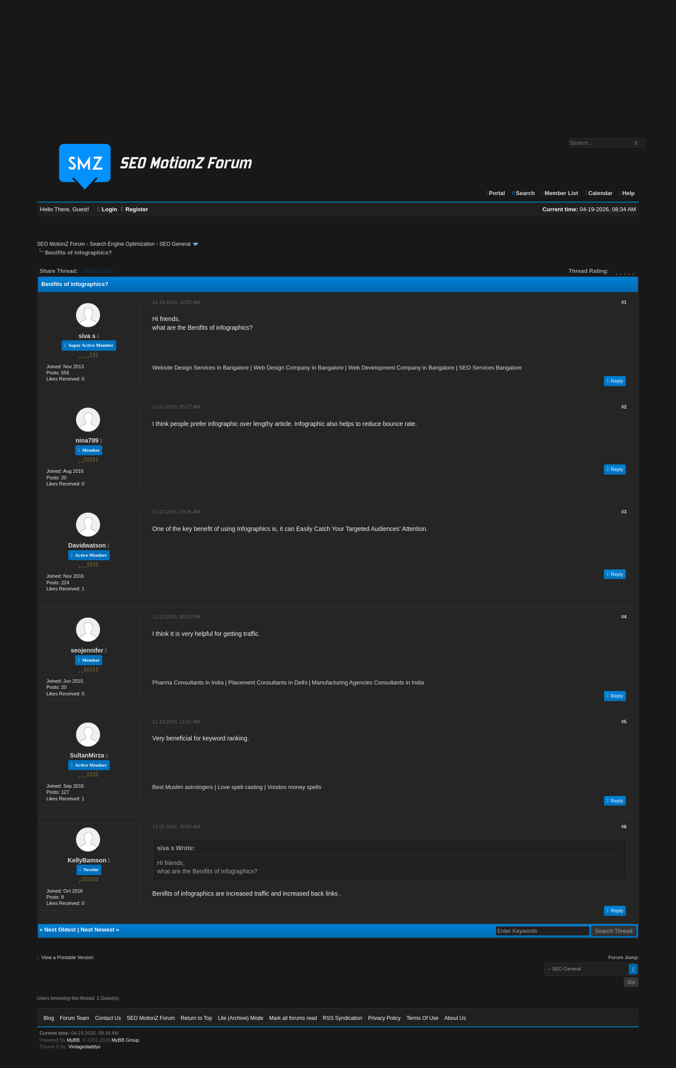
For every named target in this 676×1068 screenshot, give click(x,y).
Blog (49, 1018)
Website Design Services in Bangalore (201, 367)
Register (134, 209)
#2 (624, 406)
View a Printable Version (68, 957)
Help (627, 193)
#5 (624, 721)
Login (107, 209)
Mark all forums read (293, 1018)
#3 (624, 511)
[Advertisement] (338, 64)
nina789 (87, 440)
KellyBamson (87, 860)
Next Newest (97, 929)
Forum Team (74, 1018)
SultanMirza (87, 755)
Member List (559, 193)
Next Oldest (60, 929)
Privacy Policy (384, 1018)
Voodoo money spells (294, 787)
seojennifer (87, 650)
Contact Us (108, 1018)
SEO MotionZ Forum (61, 244)
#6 (624, 826)
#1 (624, 302)
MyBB (73, 1040)
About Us (455, 1018)
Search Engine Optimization (122, 244)
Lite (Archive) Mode (240, 1018)
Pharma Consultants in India (188, 682)
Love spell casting (240, 787)
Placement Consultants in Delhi (267, 682)
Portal (495, 193)
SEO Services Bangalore (490, 367)
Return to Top (196, 1018)
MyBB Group (125, 1040)
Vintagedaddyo (85, 1046)
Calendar (598, 193)
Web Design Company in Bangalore (298, 367)
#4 (624, 616)
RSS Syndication (342, 1018)
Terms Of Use (422, 1018)
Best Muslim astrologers (183, 787)
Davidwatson (87, 545)
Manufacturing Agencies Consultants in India (368, 682)
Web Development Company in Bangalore (401, 367)
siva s (87, 335)
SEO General (175, 244)
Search (523, 193)
